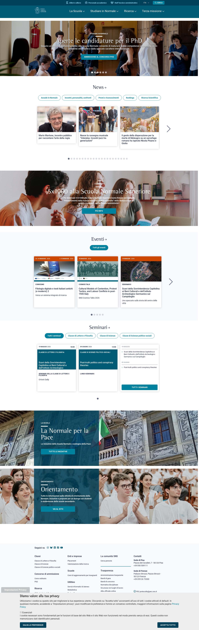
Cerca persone (107, 558)
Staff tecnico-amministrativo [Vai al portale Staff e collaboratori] (128, 3)
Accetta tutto (168, 625)
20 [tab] (121, 160)
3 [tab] (97, 72)
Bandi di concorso (108, 579)
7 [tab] (85, 160)
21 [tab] (124, 160)
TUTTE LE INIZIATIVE (58, 456)
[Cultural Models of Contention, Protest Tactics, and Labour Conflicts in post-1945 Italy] (97, 282)
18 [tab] (115, 160)
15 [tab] (107, 160)
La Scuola (76, 11)
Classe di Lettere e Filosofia (80, 340)
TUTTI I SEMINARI (140, 392)
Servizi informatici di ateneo (79, 587)
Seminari (99, 332)
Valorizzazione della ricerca (79, 561)
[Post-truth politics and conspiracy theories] (98, 370)
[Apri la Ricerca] (158, 3)
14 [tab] (104, 160)
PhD (36, 580)
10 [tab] (93, 160)
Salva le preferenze (33, 625)
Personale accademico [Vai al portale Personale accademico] (100, 3)
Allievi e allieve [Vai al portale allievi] (77, 3)
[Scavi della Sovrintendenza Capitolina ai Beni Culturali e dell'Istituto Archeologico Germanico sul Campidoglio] (141, 285)
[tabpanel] (99, 48)
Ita (147, 2)
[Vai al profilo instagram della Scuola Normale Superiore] (48, 545)
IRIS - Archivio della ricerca (46, 591)
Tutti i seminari (54, 340)
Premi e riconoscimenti (109, 99)
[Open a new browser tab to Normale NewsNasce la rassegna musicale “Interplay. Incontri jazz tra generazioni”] (98, 128)
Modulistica (73, 591)
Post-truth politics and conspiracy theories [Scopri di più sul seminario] (138, 377)
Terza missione (152, 11)
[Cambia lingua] (149, 3)
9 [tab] (90, 160)
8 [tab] (88, 160)
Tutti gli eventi (99, 251)
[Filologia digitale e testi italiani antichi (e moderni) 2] (54, 281)
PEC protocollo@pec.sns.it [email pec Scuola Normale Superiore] (146, 589)
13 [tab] (101, 160)
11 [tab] (96, 160)
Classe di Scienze (107, 340)
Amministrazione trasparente (113, 573)
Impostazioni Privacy (15, 590)
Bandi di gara (106, 576)
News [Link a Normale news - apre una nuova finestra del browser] (99, 88)
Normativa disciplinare (110, 583)
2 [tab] (94, 72)
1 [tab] (92, 72)
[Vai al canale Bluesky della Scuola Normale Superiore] (51, 545)
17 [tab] (113, 160)
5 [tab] (103, 72)
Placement (72, 558)
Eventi (99, 242)
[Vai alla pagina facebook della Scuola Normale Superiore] (58, 545)
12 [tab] (99, 160)
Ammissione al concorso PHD (99, 57)
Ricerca (129, 11)
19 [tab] (118, 160)
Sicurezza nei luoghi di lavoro (113, 586)
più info (99, 212)
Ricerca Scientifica (149, 99)
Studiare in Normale (103, 11)
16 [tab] (110, 160)
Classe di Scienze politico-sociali (137, 340)
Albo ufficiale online (109, 590)
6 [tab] (105, 72)
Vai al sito (58, 514)
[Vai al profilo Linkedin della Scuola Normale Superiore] (55, 545)
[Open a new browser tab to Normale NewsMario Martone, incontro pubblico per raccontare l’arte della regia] (56, 126)
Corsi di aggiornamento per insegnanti (79, 574)
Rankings (130, 99)
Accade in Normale (49, 99)
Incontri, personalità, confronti (78, 99)
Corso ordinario (41, 576)
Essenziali (27, 612)
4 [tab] (100, 72)
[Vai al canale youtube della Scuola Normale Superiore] (61, 545)
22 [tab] (126, 160)
